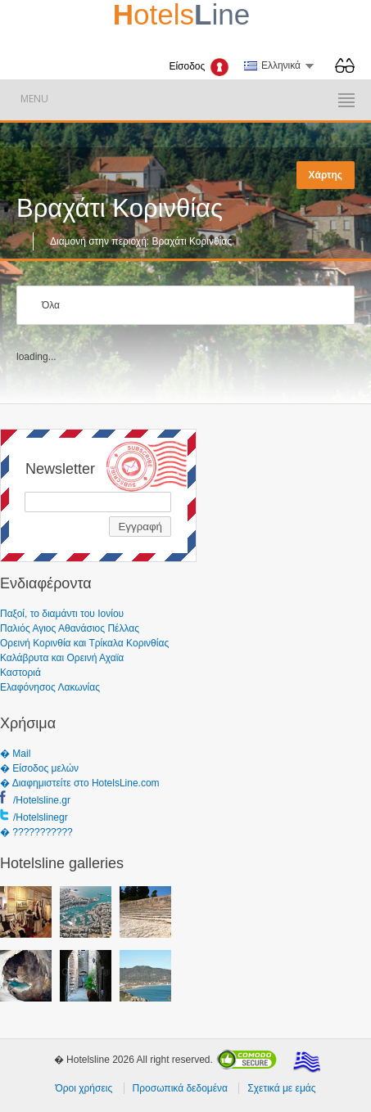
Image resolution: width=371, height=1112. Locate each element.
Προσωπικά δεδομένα (180, 1088)
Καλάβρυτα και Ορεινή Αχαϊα (62, 658)
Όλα (51, 305)
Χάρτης (325, 175)
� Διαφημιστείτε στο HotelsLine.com (80, 783)
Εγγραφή (140, 526)
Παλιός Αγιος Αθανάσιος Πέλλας (69, 628)
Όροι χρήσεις (83, 1088)
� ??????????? (36, 832)
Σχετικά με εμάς (281, 1088)
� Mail (15, 753)
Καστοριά (20, 672)
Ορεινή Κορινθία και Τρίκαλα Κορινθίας (84, 643)
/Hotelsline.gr (41, 800)
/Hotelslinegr (40, 817)
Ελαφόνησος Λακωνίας (50, 687)
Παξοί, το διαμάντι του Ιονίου (62, 613)
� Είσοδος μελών (39, 768)
